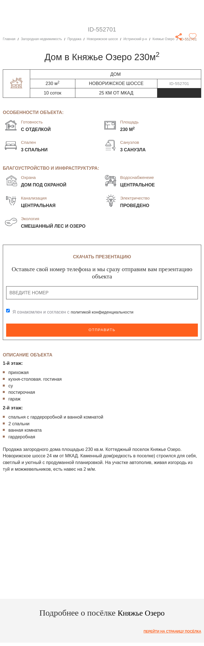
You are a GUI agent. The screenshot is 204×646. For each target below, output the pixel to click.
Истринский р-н (146, 39)
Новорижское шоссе (110, 39)
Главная (10, 39)
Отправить (101, 329)
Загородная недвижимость (44, 39)
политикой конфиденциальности (105, 312)
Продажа (80, 39)
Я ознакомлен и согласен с (76, 312)
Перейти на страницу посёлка (169, 632)
